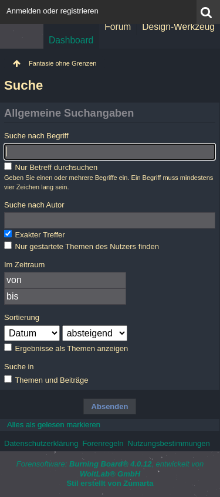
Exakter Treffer (34, 234)
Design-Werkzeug (178, 27)
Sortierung (21, 317)
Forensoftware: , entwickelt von (110, 468)
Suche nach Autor (34, 204)
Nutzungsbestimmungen (169, 443)
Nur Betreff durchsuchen (50, 167)
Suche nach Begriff (36, 135)
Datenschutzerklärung (41, 443)
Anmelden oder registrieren (52, 10)
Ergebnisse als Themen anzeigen (66, 348)
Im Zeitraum (24, 264)
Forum (117, 27)
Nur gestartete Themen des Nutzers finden (81, 246)
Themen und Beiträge (46, 379)
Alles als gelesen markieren (53, 424)
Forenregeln (102, 443)
